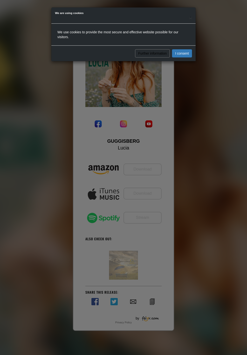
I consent (182, 53)
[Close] (190, 17)
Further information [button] (152, 53)
